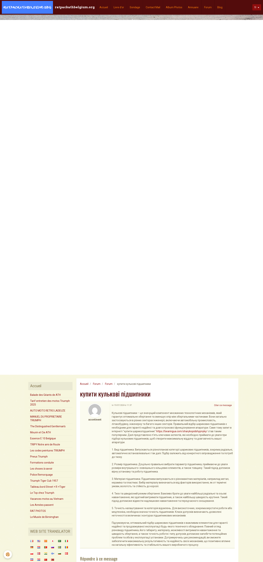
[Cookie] (8, 554)
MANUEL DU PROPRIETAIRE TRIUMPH (46, 418)
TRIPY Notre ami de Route (45, 444)
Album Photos (174, 7)
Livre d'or (119, 7)
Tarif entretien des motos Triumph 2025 (50, 402)
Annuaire (193, 7)
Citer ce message (223, 405)
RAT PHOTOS (38, 510)
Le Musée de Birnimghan (44, 517)
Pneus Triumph (39, 456)
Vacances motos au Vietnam (46, 498)
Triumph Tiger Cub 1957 (44, 480)
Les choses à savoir (41, 468)
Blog (219, 7)
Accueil (104, 7)
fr (255, 7)
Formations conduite (42, 462)
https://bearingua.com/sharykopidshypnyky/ (181, 431)
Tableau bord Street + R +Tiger (47, 486)
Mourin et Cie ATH (40, 432)
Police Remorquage (41, 474)
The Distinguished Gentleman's (48, 426)
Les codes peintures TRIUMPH (47, 450)
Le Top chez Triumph (42, 492)
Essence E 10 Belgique (43, 438)
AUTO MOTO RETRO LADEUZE (47, 410)
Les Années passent (42, 504)
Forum (208, 7)
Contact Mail (153, 7)
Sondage (135, 7)
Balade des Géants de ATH (45, 394)
